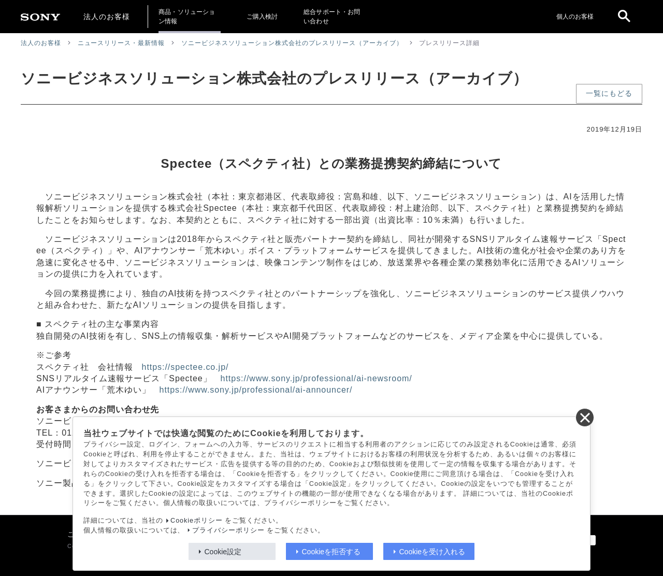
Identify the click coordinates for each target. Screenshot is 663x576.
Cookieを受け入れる (432, 552)
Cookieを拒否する (331, 552)
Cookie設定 (223, 552)
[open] (624, 16)
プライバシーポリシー (228, 530)
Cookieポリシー (196, 520)
